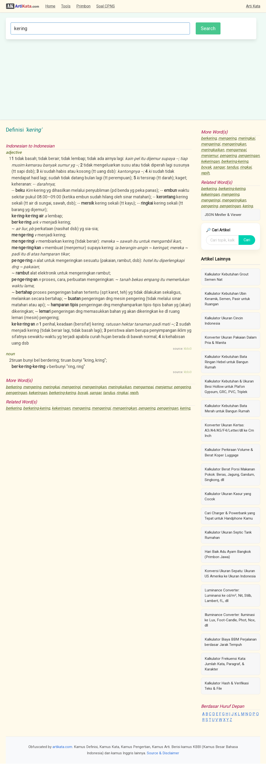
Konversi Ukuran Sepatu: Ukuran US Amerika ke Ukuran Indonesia (230, 573)
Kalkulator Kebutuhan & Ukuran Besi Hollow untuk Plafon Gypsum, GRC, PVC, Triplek (229, 386)
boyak (83, 392)
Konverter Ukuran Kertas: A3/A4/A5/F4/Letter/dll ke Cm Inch (229, 430)
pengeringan (16, 392)
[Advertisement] (131, 79)
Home (50, 6)
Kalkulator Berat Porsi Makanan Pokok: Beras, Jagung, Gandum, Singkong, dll (230, 474)
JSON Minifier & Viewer (223, 215)
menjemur (163, 387)
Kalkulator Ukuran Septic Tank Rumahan (228, 535)
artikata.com (62, 747)
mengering (32, 387)
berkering (13, 387)
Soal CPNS (105, 6)
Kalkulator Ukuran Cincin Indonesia (224, 321)
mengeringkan (94, 387)
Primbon (83, 6)
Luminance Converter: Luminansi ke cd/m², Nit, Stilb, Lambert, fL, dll (228, 595)
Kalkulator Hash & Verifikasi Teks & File (227, 686)
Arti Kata (253, 6)
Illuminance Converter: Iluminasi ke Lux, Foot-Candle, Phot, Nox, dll (230, 620)
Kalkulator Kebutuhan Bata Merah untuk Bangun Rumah (227, 408)
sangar (95, 392)
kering (185, 408)
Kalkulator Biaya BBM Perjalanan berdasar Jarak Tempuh (231, 642)
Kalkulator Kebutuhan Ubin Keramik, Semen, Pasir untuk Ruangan (227, 298)
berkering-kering (62, 392)
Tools (66, 6)
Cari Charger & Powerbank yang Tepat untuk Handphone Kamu (230, 516)
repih (134, 392)
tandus (109, 392)
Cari (247, 240)
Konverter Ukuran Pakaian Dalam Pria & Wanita (231, 340)
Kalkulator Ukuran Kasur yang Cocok (228, 496)
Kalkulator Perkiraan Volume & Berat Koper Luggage (229, 452)
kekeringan (38, 392)
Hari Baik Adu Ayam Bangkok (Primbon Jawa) (228, 554)
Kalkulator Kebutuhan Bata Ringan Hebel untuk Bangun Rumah (226, 361)
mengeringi (70, 387)
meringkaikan (119, 387)
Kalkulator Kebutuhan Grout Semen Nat (226, 277)
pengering (182, 387)
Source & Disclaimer (163, 753)
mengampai (143, 387)
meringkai (51, 387)
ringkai (122, 392)
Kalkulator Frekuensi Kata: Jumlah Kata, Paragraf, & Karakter (225, 663)
